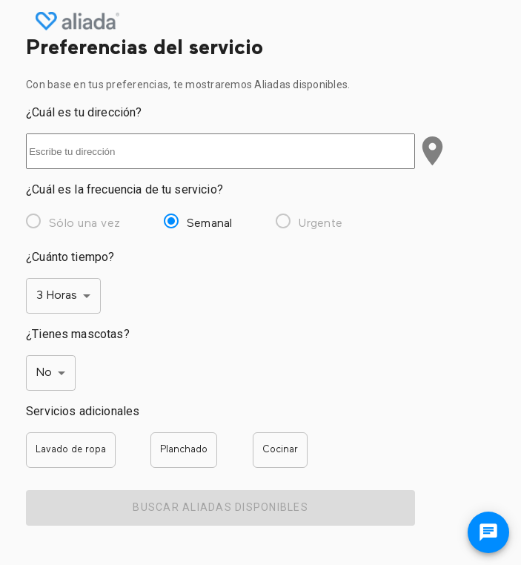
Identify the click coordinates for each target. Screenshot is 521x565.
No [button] (44, 373)
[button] (71, 450)
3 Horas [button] (56, 296)
